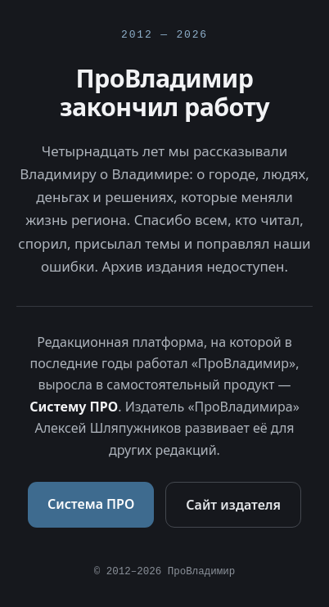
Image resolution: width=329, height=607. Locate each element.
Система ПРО (90, 504)
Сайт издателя (233, 505)
